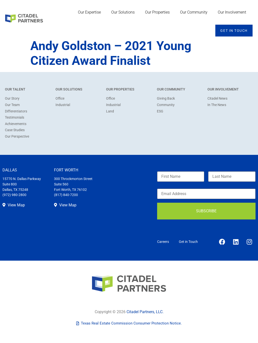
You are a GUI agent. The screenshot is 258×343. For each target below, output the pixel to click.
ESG (160, 111)
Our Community (195, 12)
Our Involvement (233, 12)
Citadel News (217, 98)
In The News (216, 105)
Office (59, 98)
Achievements (15, 124)
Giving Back (166, 98)
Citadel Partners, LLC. (145, 311)
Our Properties (158, 12)
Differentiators (16, 111)
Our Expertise (90, 12)
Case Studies (15, 130)
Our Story (12, 98)
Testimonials (14, 117)
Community (166, 105)
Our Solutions (124, 12)
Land (110, 111)
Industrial (62, 105)
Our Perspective (17, 136)
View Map (13, 205)
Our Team (12, 105)
